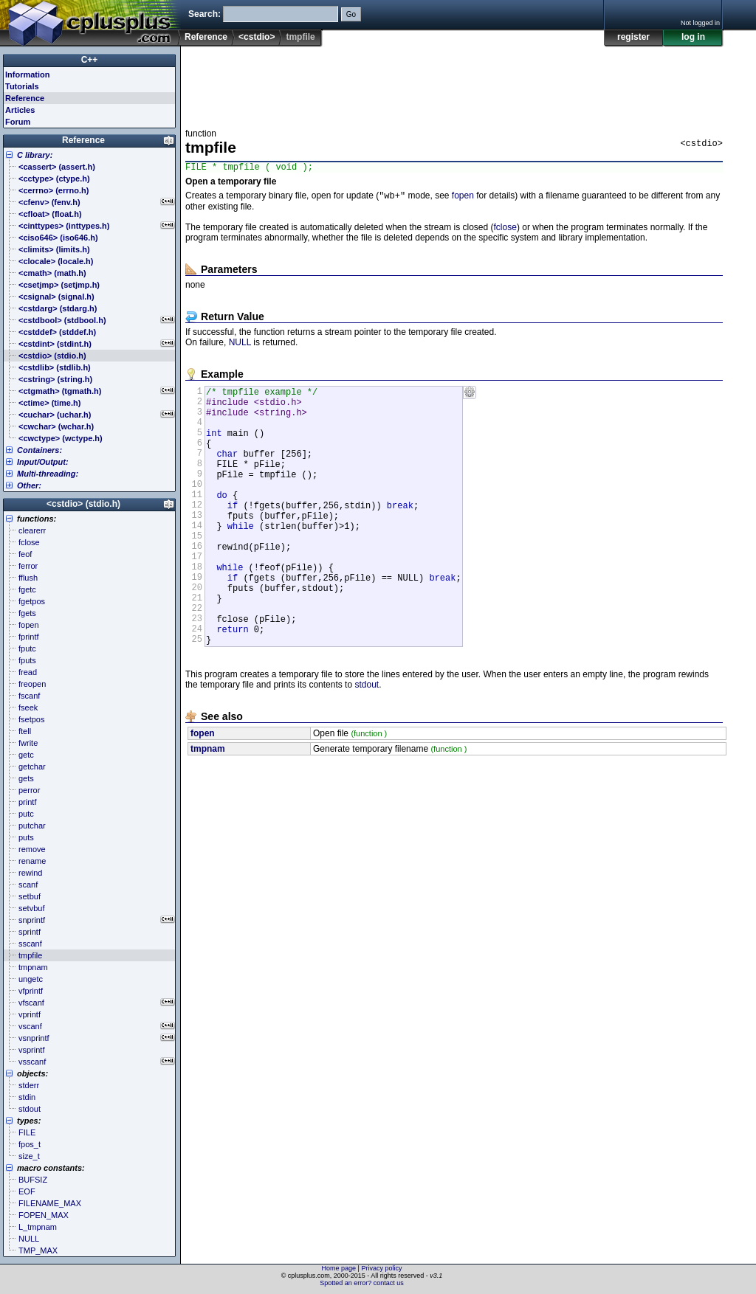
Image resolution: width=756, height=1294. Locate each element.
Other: (29, 485)
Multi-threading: (47, 473)
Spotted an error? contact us (362, 1283)
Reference (206, 37)
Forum (17, 121)
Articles (20, 109)
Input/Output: (43, 461)
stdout (366, 743)
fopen (463, 199)
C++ (89, 60)
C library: (34, 154)
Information (27, 74)
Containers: (39, 450)
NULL (240, 346)
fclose (505, 231)
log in (693, 37)
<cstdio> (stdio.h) (83, 504)
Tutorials (22, 86)
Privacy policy (381, 1268)
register (633, 37)
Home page (339, 1268)
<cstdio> (256, 37)
